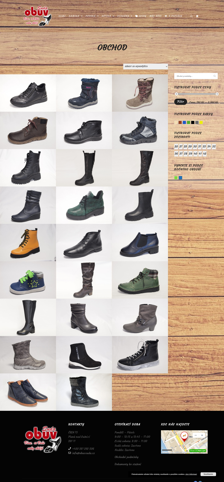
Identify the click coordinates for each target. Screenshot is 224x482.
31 (199, 146)
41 (200, 153)
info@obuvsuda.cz (81, 453)
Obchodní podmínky (126, 457)
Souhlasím (208, 474)
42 (204, 153)
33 (204, 146)
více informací (191, 474)
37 (181, 153)
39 (190, 153)
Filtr (180, 101)
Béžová (177, 122)
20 (176, 146)
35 (213, 146)
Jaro (177, 178)
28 (185, 146)
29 (190, 146)
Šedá (198, 122)
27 (181, 146)
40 (195, 153)
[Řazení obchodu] (145, 66)
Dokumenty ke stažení (128, 464)
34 (209, 146)
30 (195, 146)
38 (185, 153)
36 (176, 153)
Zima (180, 177)
